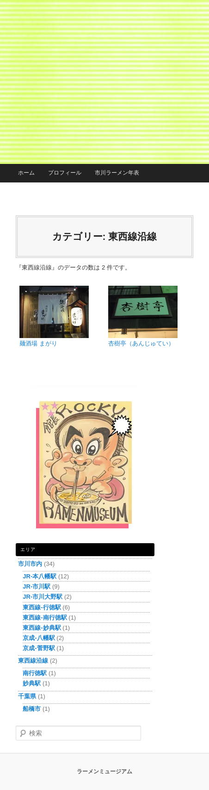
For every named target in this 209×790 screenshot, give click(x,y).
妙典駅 (32, 683)
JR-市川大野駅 (42, 596)
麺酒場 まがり (38, 343)
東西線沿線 (33, 660)
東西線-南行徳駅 (45, 617)
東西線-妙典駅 (42, 627)
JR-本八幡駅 (39, 576)
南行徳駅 (35, 673)
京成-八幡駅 (39, 637)
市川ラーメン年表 (117, 172)
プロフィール (64, 172)
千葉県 (27, 696)
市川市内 (30, 563)
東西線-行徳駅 (42, 607)
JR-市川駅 (36, 586)
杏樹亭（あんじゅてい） (141, 343)
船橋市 (32, 708)
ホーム (26, 172)
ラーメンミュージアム (104, 771)
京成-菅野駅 (39, 648)
